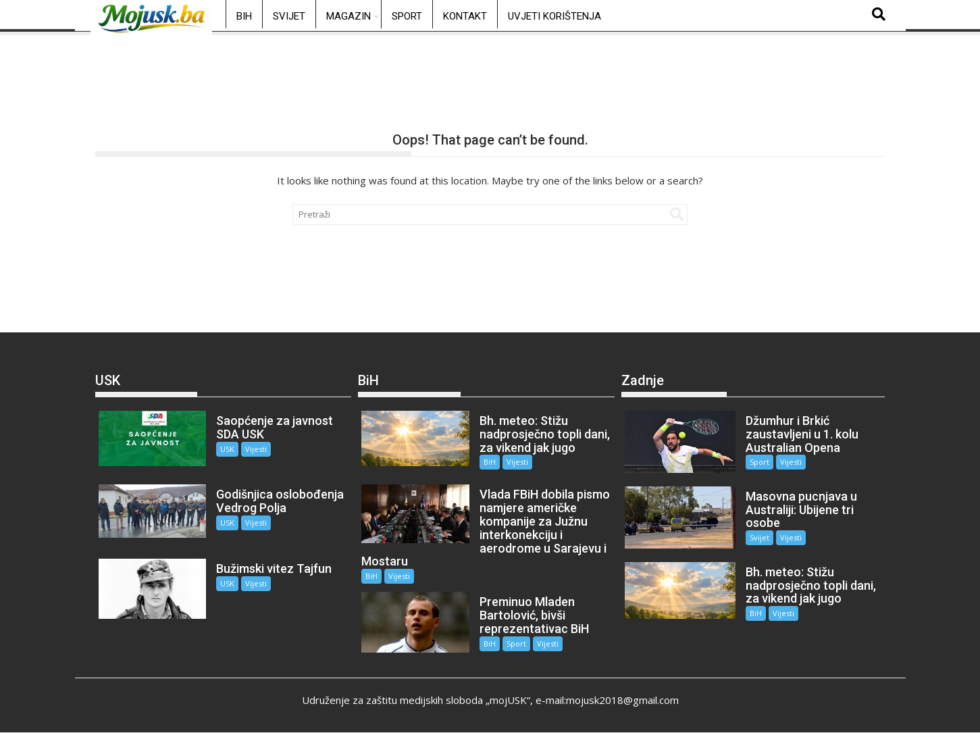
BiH (244, 16)
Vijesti (256, 449)
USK (227, 449)
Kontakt (465, 16)
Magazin (348, 16)
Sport (407, 16)
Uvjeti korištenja (554, 16)
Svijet (289, 16)
